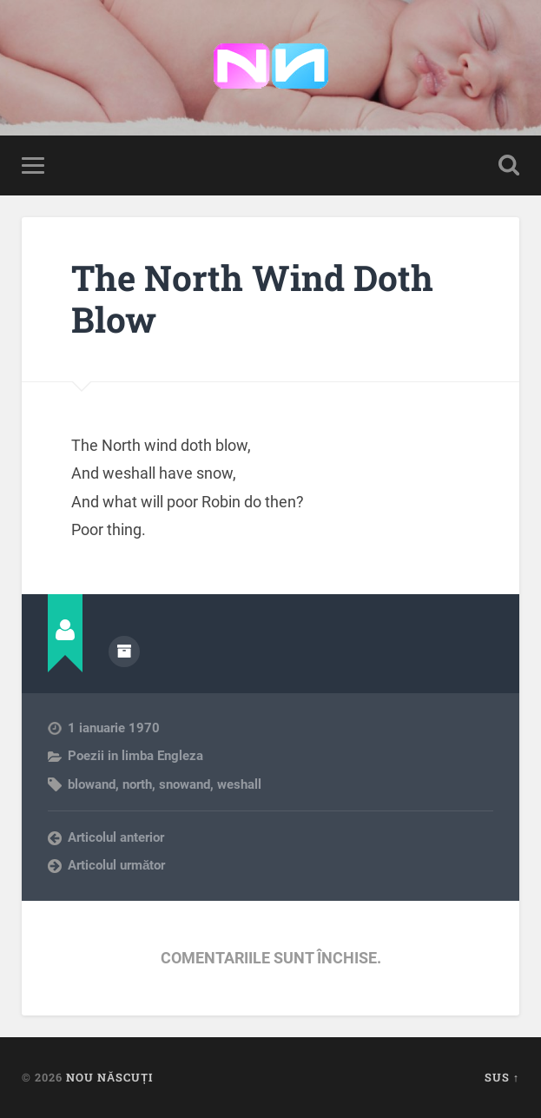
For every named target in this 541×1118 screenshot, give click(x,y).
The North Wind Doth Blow (252, 299)
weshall (239, 784)
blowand (91, 784)
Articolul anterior (116, 837)
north (137, 784)
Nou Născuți (109, 1077)
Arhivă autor (124, 651)
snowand (184, 784)
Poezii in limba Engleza (135, 756)
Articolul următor (117, 865)
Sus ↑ (502, 1077)
